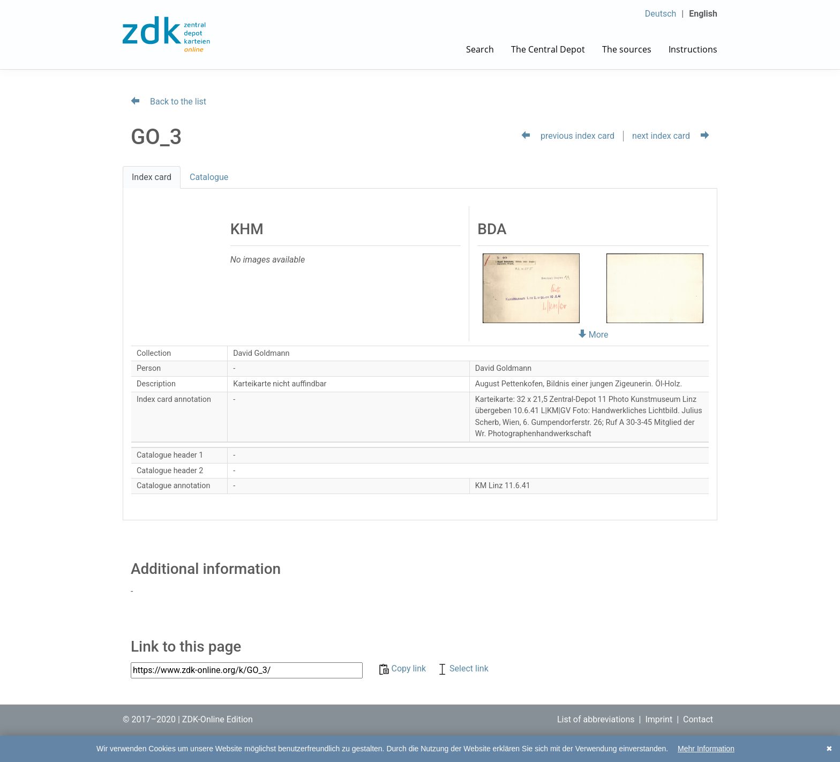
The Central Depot (548, 49)
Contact (698, 719)
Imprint (658, 719)
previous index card (567, 136)
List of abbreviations (596, 719)
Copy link (404, 668)
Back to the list (168, 101)
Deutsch (660, 14)
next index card (670, 136)
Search (480, 49)
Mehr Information (706, 748)
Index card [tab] (151, 177)
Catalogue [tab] (209, 177)
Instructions (693, 49)
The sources (626, 49)
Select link (463, 668)
